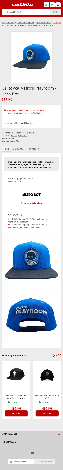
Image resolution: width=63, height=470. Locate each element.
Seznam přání (11, 123)
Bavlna (14, 136)
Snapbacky (35, 227)
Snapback (20, 133)
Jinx (13, 138)
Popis (6, 148)
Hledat (55, 12)
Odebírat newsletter (44, 462)
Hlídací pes (27, 123)
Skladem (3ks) (49, 402)
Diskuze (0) (18, 148)
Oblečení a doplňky (20, 219)
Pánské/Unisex (38, 219)
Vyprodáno (12, 110)
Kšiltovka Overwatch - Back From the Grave (16, 396)
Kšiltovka (30, 133)
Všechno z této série (31, 203)
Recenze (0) (33, 148)
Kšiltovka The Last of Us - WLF (47, 396)
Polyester (22, 136)
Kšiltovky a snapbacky (18, 222)
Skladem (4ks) (18, 402)
